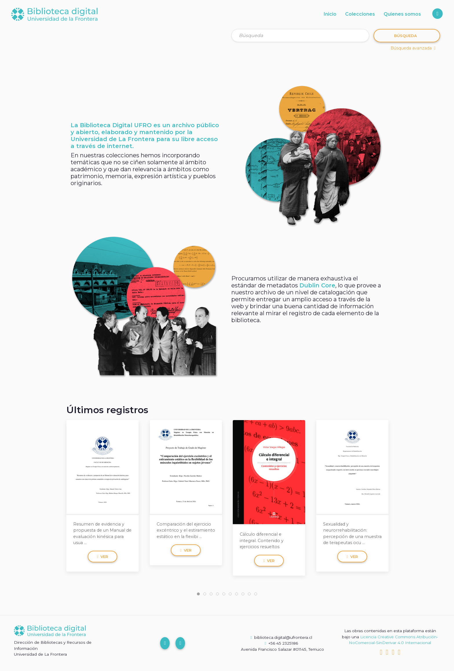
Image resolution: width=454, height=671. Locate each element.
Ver (102, 556)
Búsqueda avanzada (413, 48)
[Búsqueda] (300, 35)
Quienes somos (402, 14)
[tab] (198, 593)
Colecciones (360, 14)
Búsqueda (405, 35)
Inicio (330, 14)
